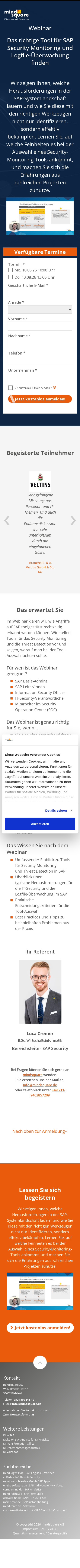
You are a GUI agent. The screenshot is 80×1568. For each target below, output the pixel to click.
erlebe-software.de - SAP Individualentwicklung (33, 1485)
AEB (53, 1529)
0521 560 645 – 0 (24, 1399)
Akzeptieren (40, 824)
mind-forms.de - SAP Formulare (23, 1494)
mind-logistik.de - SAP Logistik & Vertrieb (28, 1473)
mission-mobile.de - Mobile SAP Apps (26, 1481)
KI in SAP (8, 1435)
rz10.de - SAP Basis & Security (21, 1477)
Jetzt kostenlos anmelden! (40, 1328)
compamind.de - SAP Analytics (22, 1489)
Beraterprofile (57, 1533)
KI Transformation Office (18, 1443)
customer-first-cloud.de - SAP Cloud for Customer (34, 1510)
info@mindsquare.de (40, 1085)
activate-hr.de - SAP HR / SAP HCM (25, 1498)
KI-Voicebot (10, 1452)
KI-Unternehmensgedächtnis (21, 1448)
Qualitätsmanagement (29, 1533)
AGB (44, 1529)
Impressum (30, 1529)
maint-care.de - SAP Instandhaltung (25, 1502)
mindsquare (32, 1074)
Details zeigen (56, 810)
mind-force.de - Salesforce (19, 1506)
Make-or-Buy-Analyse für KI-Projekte (26, 1439)
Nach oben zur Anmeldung (40, 1131)
